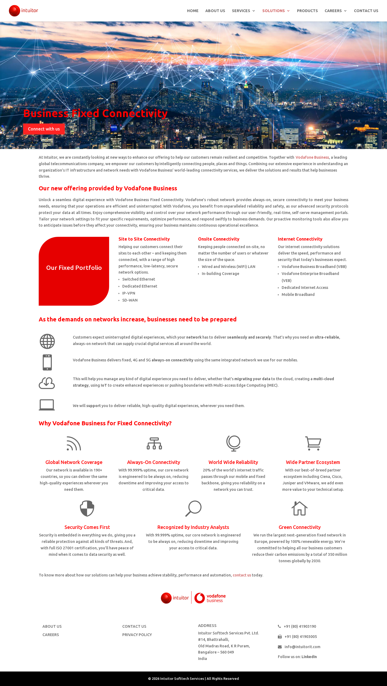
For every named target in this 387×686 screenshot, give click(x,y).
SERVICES (241, 11)
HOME (193, 11)
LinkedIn (309, 657)
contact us (242, 575)
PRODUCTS (307, 11)
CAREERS (333, 11)
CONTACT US (366, 11)
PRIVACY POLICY (137, 635)
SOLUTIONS (273, 11)
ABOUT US (215, 11)
